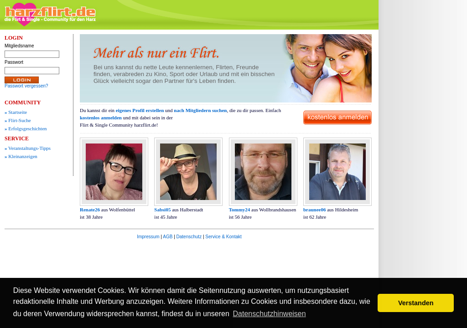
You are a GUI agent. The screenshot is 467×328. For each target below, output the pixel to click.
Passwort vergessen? (26, 85)
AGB (167, 236)
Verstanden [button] (416, 303)
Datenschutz (189, 236)
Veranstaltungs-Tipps (28, 148)
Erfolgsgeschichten (26, 128)
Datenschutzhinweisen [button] (269, 314)
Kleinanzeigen (21, 156)
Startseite (16, 112)
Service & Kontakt (223, 236)
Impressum (148, 236)
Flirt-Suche (18, 120)
